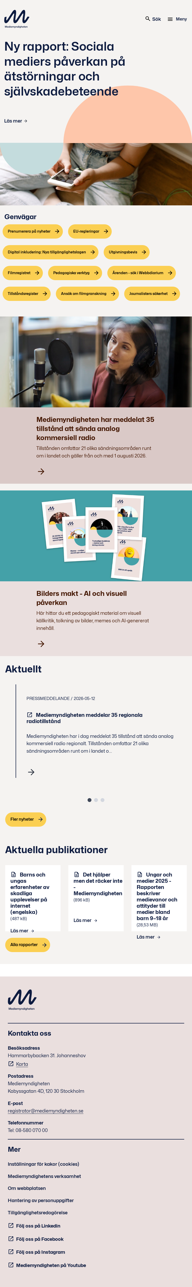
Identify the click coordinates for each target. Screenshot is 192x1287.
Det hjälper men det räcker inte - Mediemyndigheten (98, 884)
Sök (153, 19)
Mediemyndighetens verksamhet (44, 1176)
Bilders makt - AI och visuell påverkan (81, 598)
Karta (22, 1064)
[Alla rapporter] (27, 945)
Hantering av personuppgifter (41, 1200)
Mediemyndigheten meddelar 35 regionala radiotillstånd (85, 718)
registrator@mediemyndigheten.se (45, 1111)
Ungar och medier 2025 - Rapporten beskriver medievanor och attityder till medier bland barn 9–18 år (157, 896)
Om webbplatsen (27, 1188)
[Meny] (177, 19)
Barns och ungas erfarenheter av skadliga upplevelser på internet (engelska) (29, 893)
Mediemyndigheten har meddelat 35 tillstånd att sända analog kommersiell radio (95, 428)
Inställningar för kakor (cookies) (43, 1164)
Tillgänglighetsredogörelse (38, 1212)
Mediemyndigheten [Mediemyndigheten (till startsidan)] (17, 19)
